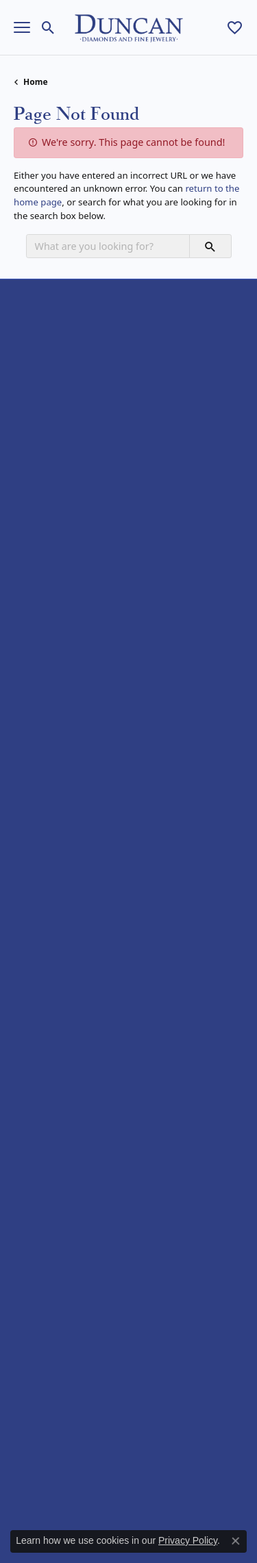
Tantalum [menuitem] (33, 837)
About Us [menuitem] (33, 1090)
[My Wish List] (234, 27)
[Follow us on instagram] (60, 1347)
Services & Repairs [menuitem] (52, 1143)
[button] (128, 293)
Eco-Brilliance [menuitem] (41, 802)
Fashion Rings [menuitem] (42, 549)
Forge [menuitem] (26, 820)
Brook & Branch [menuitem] (46, 750)
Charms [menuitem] (30, 619)
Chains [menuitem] (28, 602)
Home (35, 82)
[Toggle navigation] (22, 27)
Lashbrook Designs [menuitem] (53, 907)
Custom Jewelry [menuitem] (46, 1125)
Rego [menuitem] (24, 960)
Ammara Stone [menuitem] (44, 732)
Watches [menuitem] (31, 655)
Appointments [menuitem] (43, 1108)
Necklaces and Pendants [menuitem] (64, 584)
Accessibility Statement (129, 1512)
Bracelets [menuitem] (33, 637)
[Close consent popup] (236, 1541)
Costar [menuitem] (27, 872)
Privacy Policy (75, 1492)
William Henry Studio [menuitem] (57, 1030)
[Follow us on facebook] (27, 1347)
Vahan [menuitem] (27, 1013)
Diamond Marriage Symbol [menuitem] (69, 785)
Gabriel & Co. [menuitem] (41, 889)
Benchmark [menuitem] (38, 855)
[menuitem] (81, 1431)
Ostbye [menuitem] (28, 925)
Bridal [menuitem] (26, 514)
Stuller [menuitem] (27, 995)
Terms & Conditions (168, 1492)
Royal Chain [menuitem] (38, 977)
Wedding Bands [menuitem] (46, 531)
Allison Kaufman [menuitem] (48, 714)
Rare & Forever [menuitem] (44, 942)
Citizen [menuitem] (28, 767)
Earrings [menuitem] (31, 567)
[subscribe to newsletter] (220, 1269)
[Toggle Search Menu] (48, 27)
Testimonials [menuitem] (40, 1160)
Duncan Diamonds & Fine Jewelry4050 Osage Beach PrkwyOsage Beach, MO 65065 (82, 422)
